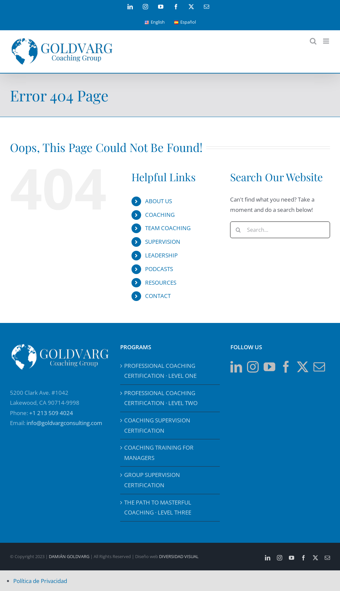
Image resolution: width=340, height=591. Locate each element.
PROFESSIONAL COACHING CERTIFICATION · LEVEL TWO (161, 398)
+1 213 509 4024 (51, 413)
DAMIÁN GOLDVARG (69, 556)
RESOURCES (160, 282)
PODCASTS (159, 269)
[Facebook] (286, 366)
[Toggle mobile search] (313, 41)
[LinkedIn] (236, 366)
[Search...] (280, 230)
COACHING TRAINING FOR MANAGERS (159, 453)
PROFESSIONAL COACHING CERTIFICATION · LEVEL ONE (160, 371)
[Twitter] (302, 366)
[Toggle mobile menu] (326, 41)
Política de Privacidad (40, 581)
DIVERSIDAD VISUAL (179, 556)
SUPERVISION (162, 241)
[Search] (238, 230)
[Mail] (319, 366)
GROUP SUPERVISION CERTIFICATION (152, 480)
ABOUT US (158, 201)
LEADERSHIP (161, 255)
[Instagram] (253, 366)
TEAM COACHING (168, 228)
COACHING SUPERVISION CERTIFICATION (157, 425)
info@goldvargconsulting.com (64, 423)
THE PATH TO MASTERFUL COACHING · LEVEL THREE (157, 508)
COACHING (160, 215)
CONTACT (158, 296)
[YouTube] (269, 366)
